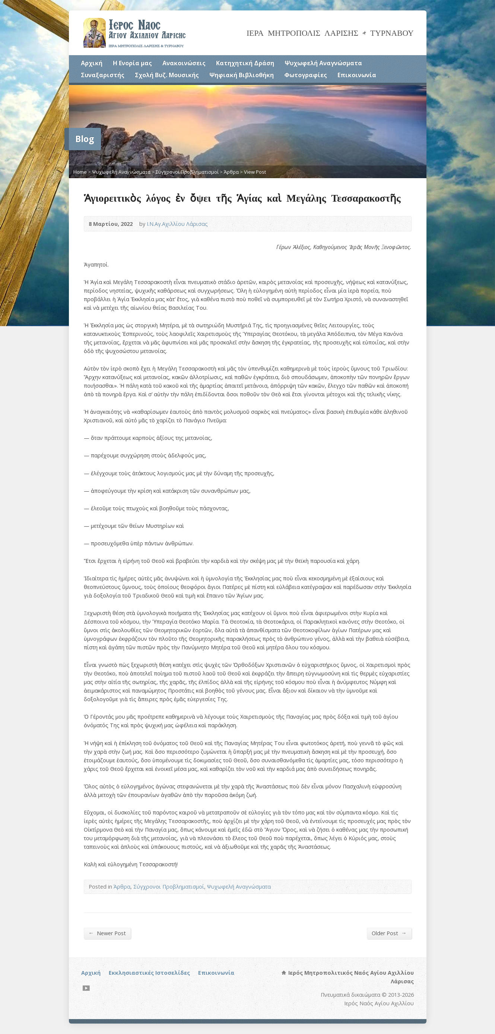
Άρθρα (231, 171)
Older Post (389, 933)
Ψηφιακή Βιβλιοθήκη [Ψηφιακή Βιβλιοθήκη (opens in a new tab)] (241, 75)
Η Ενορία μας (132, 63)
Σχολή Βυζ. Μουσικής (167, 75)
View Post (255, 171)
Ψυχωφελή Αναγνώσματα (323, 63)
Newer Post (107, 933)
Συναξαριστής (102, 75)
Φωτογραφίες (305, 75)
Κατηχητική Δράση (245, 63)
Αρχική (91, 63)
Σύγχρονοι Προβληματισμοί (187, 171)
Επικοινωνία (356, 75)
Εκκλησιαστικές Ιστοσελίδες (149, 972)
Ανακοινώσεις (184, 63)
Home (80, 171)
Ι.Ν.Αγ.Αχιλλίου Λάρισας (177, 223)
